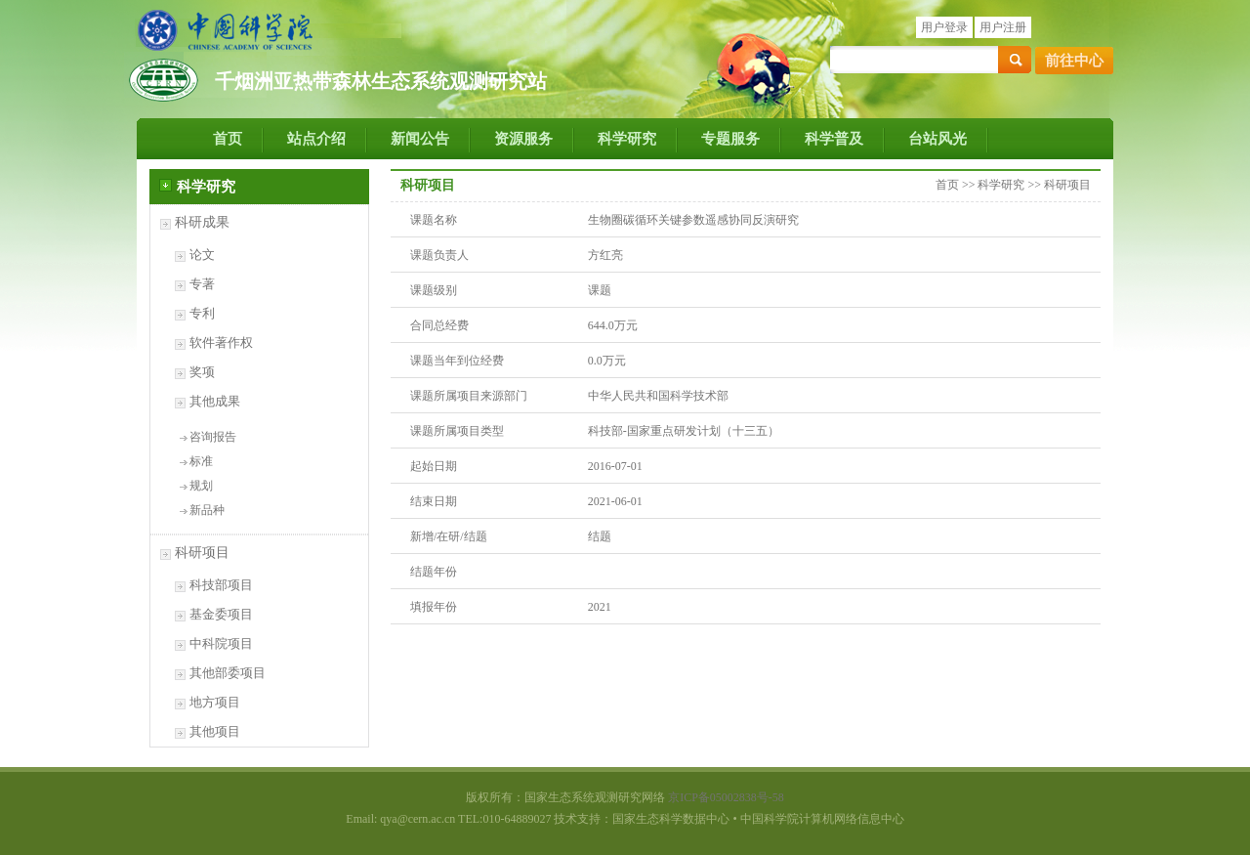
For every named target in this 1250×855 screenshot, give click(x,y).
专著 (202, 284)
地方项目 (214, 702)
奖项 (202, 371)
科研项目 (202, 552)
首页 (227, 139)
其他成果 (214, 401)
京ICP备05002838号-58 (726, 797)
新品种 (207, 510)
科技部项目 (221, 584)
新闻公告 (420, 139)
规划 (201, 485)
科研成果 (202, 222)
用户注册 (1002, 27)
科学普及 (834, 139)
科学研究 (627, 139)
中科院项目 (221, 643)
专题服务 (730, 139)
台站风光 (937, 139)
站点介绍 (316, 139)
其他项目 (214, 731)
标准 (201, 461)
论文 (202, 254)
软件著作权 (221, 342)
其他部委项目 (227, 672)
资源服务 (523, 139)
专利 (202, 313)
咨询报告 (212, 437)
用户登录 (944, 27)
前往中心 (1074, 60)
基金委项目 (221, 614)
